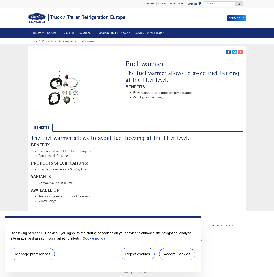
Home (33, 41)
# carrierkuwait (223, 225)
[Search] (219, 3)
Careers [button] (162, 3)
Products (48, 41)
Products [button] (35, 32)
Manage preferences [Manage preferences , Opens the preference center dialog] (32, 254)
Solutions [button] (85, 32)
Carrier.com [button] (148, 3)
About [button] (124, 32)
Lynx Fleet (69, 32)
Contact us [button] (236, 18)
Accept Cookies (177, 254)
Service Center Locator (149, 32)
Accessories (66, 41)
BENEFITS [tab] (41, 127)
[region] (103, 244)
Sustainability (108, 33)
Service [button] (52, 32)
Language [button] (195, 4)
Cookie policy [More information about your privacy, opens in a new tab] (94, 238)
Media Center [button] (176, 3)
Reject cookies (137, 254)
